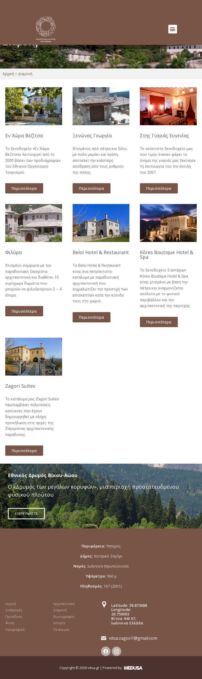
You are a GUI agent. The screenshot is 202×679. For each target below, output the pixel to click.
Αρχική (8, 73)
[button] (172, 29)
